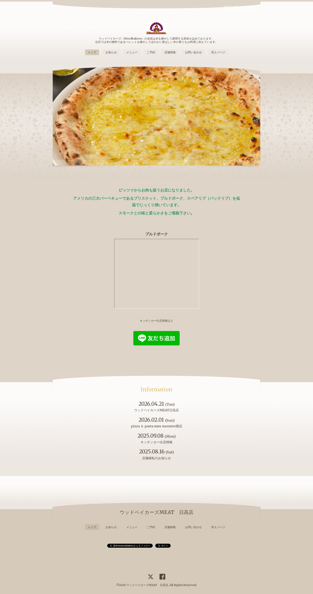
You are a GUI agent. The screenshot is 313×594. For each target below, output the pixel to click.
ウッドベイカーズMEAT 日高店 (147, 585)
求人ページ (218, 52)
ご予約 (151, 52)
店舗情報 (170, 52)
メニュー (131, 52)
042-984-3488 (239, 8)
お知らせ (111, 52)
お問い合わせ (193, 52)
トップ (92, 52)
